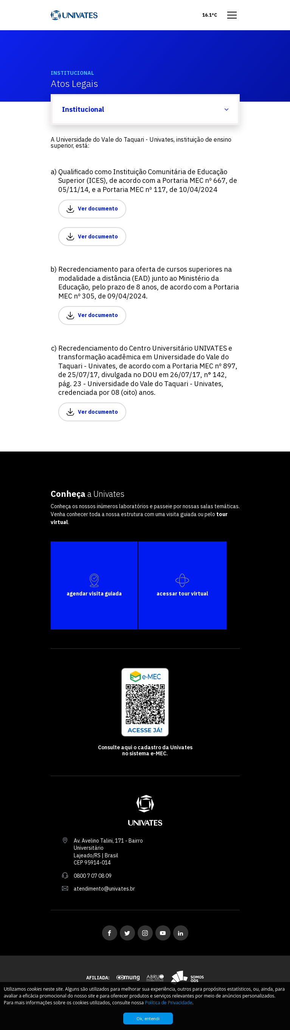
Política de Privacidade (168, 1002)
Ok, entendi (148, 1018)
